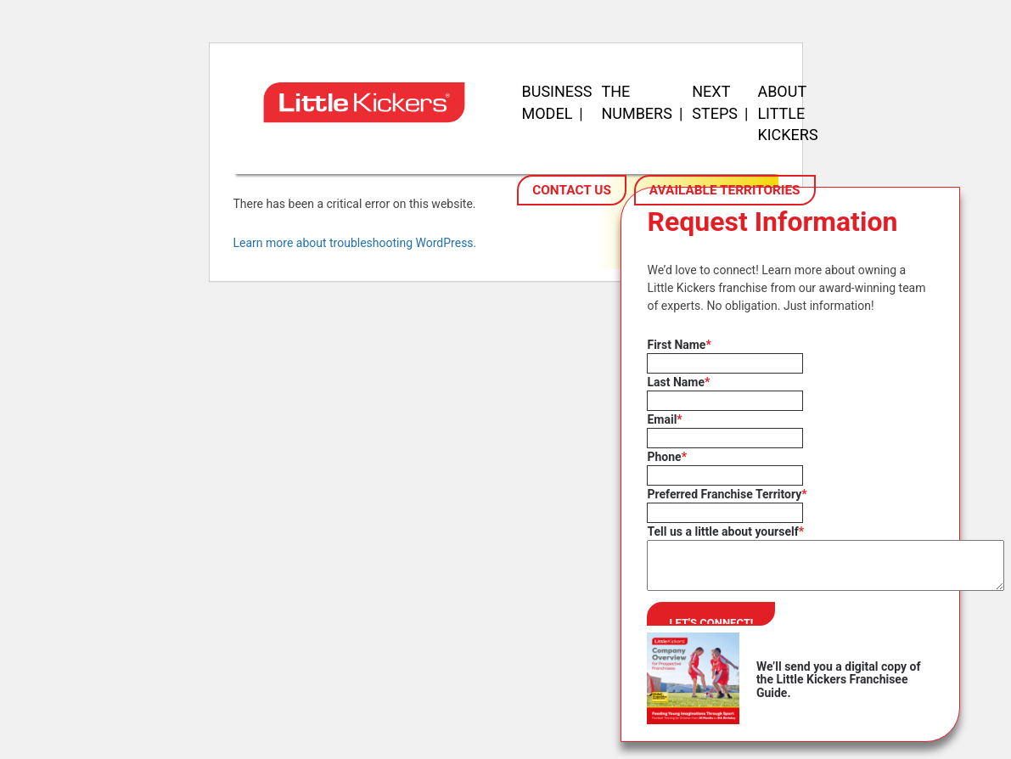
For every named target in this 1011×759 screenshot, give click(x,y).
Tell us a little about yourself (725, 531)
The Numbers (636, 102)
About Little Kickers (787, 112)
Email (664, 419)
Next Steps (715, 102)
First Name (679, 344)
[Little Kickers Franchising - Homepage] (369, 141)
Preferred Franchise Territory (726, 494)
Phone (667, 457)
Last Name (678, 382)
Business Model (557, 102)
